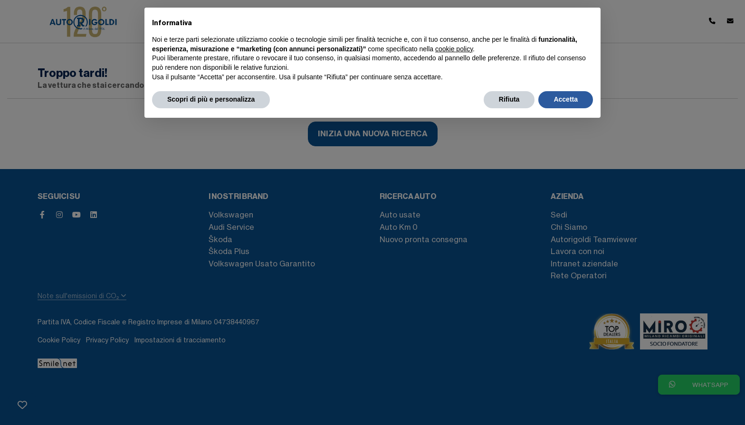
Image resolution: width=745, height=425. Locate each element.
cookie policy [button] (454, 49)
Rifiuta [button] (509, 99)
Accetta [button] (566, 99)
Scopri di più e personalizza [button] (211, 99)
